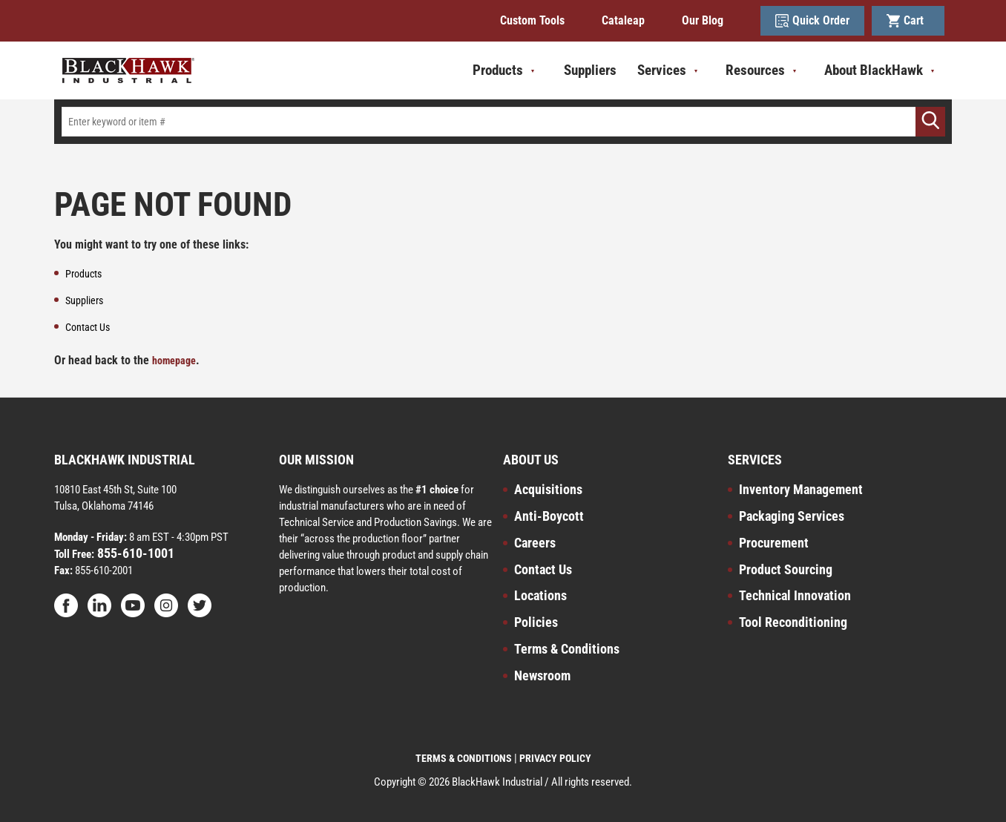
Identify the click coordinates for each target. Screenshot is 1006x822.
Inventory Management (801, 489)
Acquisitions (548, 489)
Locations (540, 595)
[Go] (930, 122)
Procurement (774, 542)
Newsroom (542, 675)
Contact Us (543, 569)
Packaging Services (791, 516)
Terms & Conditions (566, 649)
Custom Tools (532, 20)
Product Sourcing (785, 569)
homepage (174, 360)
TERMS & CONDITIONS (463, 758)
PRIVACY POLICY (555, 758)
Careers (535, 542)
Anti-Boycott (549, 516)
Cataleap (623, 20)
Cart (908, 21)
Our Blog (702, 20)
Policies (536, 622)
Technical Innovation (795, 595)
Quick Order (812, 21)
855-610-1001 (134, 553)
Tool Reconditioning (793, 622)
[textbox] (503, 122)
